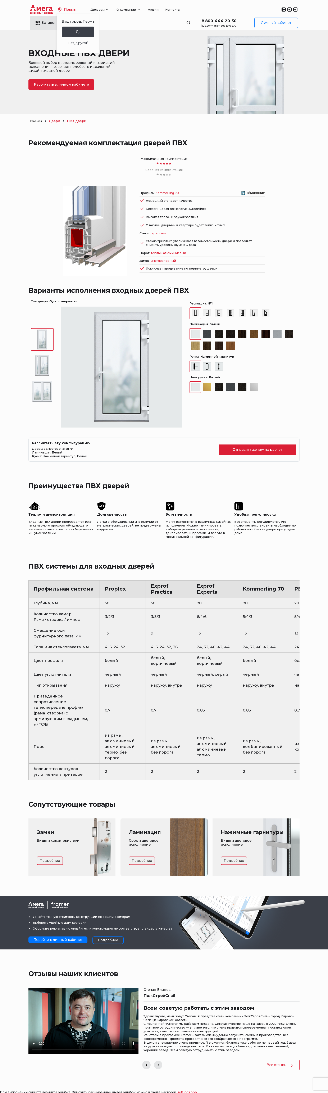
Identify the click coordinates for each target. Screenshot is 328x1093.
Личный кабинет (276, 23)
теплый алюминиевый (168, 242)
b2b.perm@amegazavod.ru (219, 25)
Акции (162, 10)
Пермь (76, 9)
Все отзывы (280, 1054)
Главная (37, 121)
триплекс (159, 222)
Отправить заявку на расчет (257, 439)
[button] (146, 1054)
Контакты (182, 10)
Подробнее (50, 850)
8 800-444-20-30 (219, 21)
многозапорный (163, 250)
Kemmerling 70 (167, 182)
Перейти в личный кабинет (57, 929)
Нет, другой (87, 43)
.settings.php (187, 1081)
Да (87, 32)
